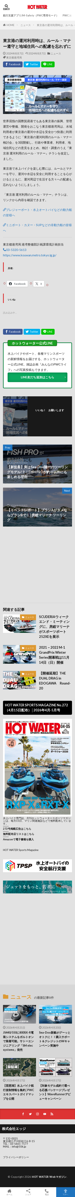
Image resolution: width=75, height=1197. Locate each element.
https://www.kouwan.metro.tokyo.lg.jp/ (29, 255)
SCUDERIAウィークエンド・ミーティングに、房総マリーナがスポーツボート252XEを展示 (54, 627)
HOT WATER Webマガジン (49, 1176)
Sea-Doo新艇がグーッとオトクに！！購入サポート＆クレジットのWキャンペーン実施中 (54, 1039)
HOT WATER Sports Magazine (20, 850)
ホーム (9, 1192)
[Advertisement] (37, 563)
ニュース (25, 25)
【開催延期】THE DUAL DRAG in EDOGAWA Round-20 (55, 680)
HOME (10, 25)
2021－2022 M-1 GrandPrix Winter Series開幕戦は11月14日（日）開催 (54, 654)
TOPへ (65, 1192)
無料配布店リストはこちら (18, 834)
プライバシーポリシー (16, 1157)
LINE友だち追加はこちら (37, 377)
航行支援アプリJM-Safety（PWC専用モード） (31, 15)
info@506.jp (19, 1146)
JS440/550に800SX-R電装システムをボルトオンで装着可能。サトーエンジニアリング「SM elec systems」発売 (18, 1041)
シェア (28, 1192)
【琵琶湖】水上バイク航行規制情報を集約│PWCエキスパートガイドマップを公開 (18, 1092)
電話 (47, 1192)
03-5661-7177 (19, 1143)
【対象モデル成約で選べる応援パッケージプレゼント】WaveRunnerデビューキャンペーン (55, 1092)
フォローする (51, 415)
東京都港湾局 (14, 57)
